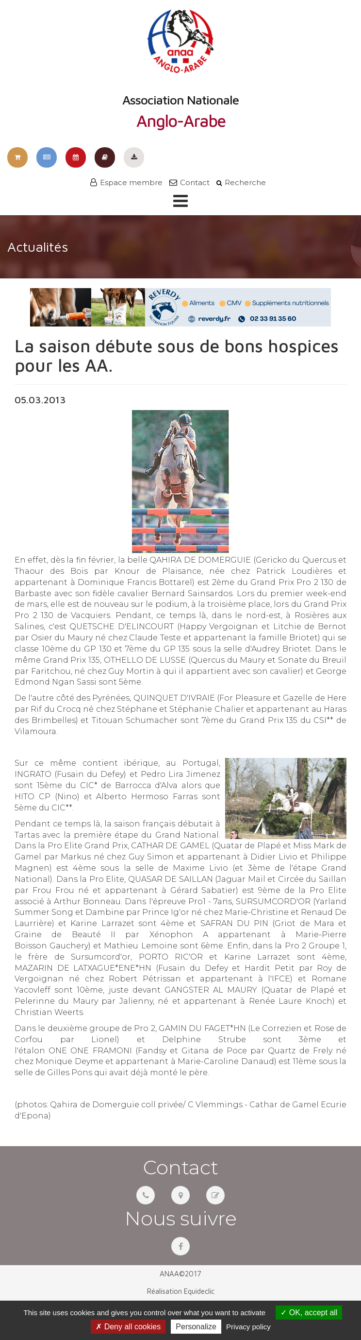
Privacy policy (248, 1327)
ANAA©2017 (180, 1274)
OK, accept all (308, 1312)
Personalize (196, 1327)
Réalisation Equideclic (180, 1291)
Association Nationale (180, 69)
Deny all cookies (128, 1327)
